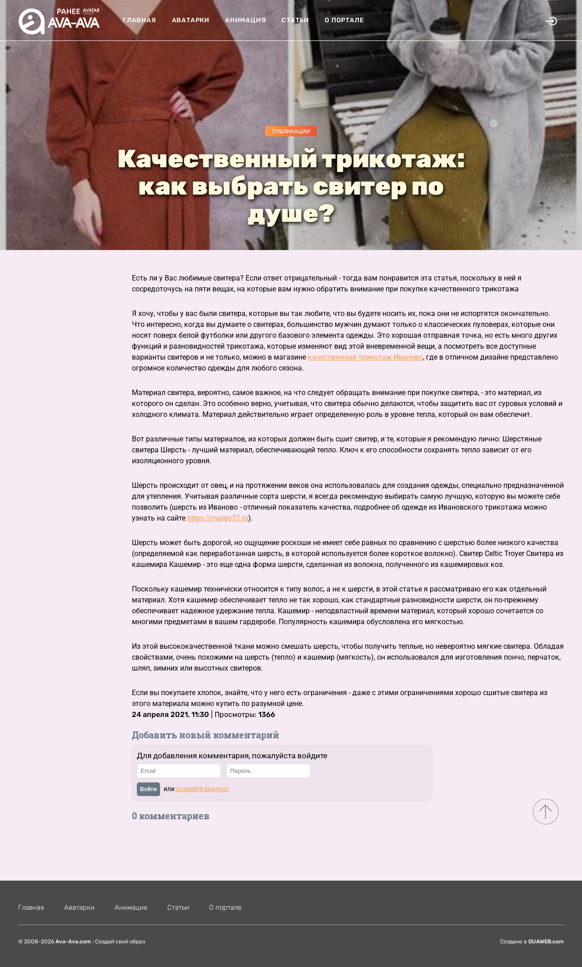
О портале (344, 20)
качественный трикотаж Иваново (365, 357)
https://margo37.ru (217, 518)
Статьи (295, 20)
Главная (139, 20)
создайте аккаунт (202, 788)
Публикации (291, 131)
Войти (148, 789)
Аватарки (191, 20)
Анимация (245, 20)
